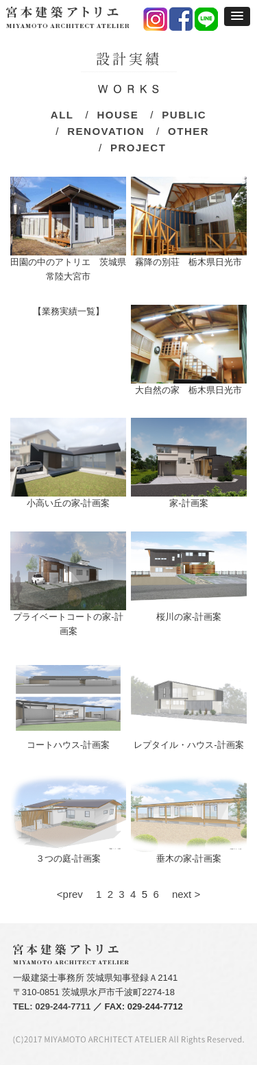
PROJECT (138, 147)
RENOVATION (106, 131)
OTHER (188, 131)
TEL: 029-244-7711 (51, 1006)
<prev (75, 894)
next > (181, 894)
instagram (156, 19)
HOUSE (117, 115)
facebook (181, 19)
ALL (62, 115)
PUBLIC (184, 115)
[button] (237, 16)
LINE (206, 19)
